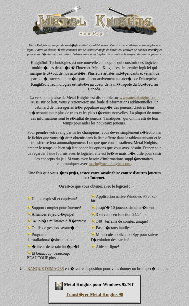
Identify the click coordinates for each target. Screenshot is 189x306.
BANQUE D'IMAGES (45, 268)
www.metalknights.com (138, 97)
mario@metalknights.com (110, 164)
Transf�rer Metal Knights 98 (94, 294)
